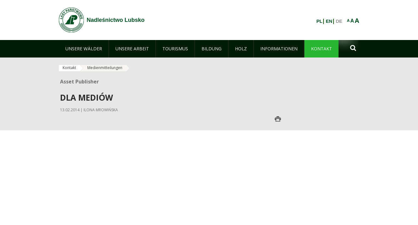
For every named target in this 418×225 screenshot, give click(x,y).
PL (319, 21)
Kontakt (69, 67)
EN (329, 21)
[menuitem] (84, 49)
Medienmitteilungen (104, 67)
